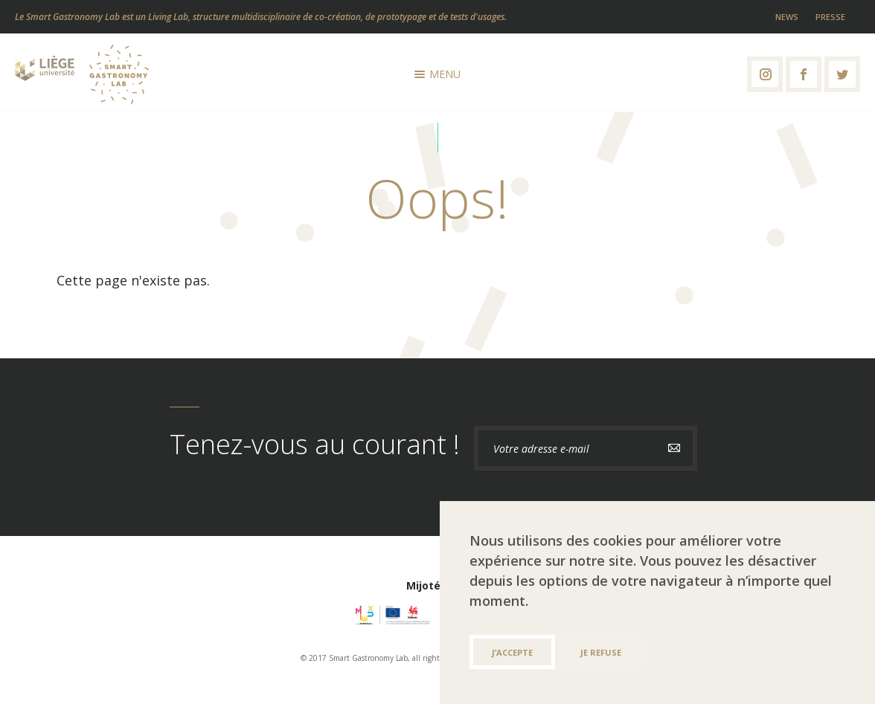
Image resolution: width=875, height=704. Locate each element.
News (786, 16)
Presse (830, 16)
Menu (437, 74)
